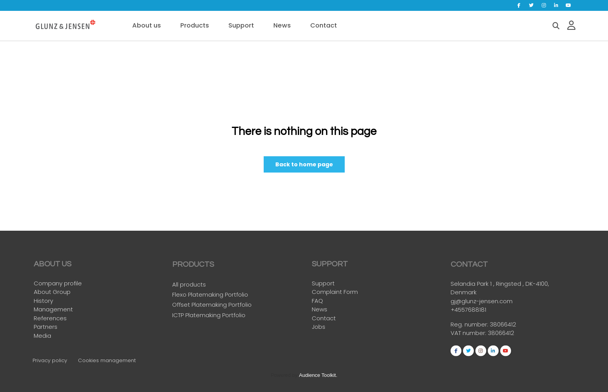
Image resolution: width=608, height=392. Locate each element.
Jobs (318, 327)
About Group (52, 292)
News (319, 310)
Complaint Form (335, 292)
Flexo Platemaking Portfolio (210, 296)
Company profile (58, 283)
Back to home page (304, 165)
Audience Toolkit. (318, 375)
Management (53, 310)
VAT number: (469, 335)
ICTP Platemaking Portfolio (208, 317)
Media (42, 336)
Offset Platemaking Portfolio (212, 306)
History (43, 301)
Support (323, 283)
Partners (45, 327)
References (50, 318)
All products (189, 286)
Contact (324, 318)
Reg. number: (470, 326)
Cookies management (107, 360)
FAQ (317, 301)
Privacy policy (50, 360)
